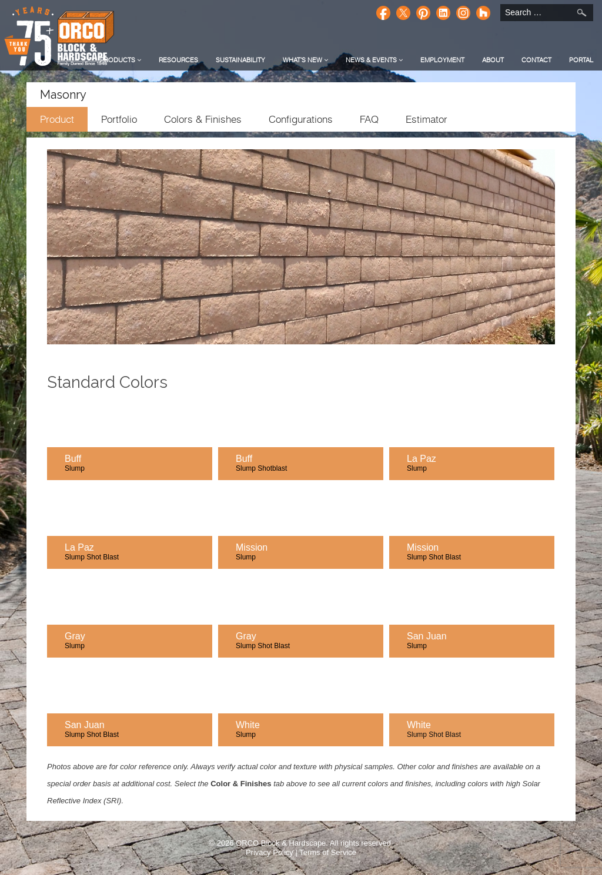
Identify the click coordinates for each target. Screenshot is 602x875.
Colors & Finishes (203, 119)
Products (120, 60)
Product (57, 119)
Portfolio (119, 119)
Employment (442, 60)
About (493, 60)
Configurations (301, 119)
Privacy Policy (269, 852)
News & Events (374, 60)
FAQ (369, 119)
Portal (581, 60)
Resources (178, 60)
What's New (305, 60)
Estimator (426, 119)
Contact (536, 60)
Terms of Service (327, 852)
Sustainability (240, 60)
